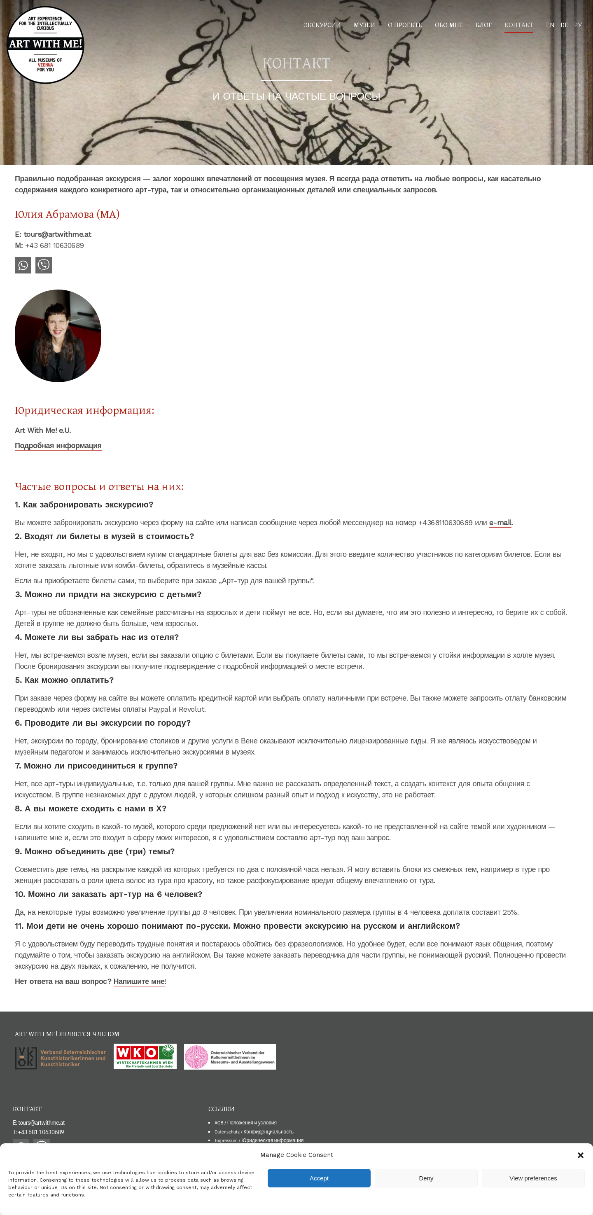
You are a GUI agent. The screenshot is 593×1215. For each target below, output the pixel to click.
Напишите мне (139, 981)
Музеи (364, 24)
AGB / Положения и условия (246, 1122)
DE (564, 24)
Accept (319, 1178)
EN (550, 24)
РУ (578, 24)
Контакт (518, 24)
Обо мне (449, 24)
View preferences (533, 1178)
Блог (484, 24)
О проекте (405, 24)
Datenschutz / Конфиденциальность (254, 1132)
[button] (581, 1155)
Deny (426, 1178)
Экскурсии (322, 24)
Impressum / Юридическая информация (259, 1140)
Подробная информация (58, 445)
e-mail (500, 522)
